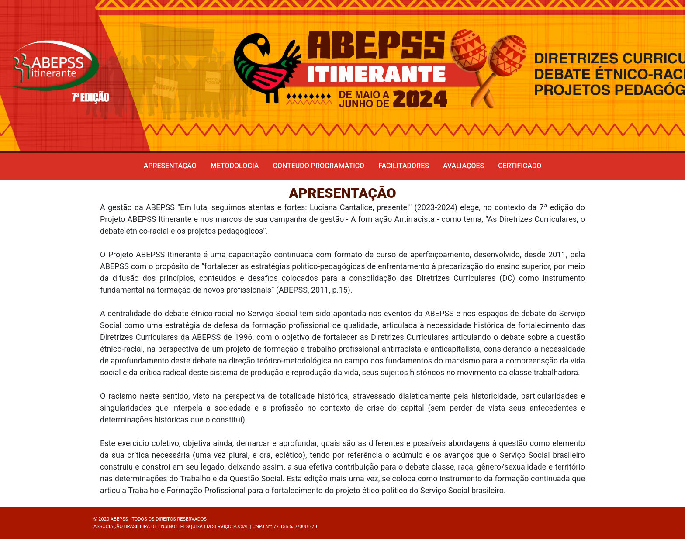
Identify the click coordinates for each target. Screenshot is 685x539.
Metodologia (235, 166)
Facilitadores (403, 166)
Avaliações (463, 166)
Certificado (519, 166)
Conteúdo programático (318, 166)
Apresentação (170, 166)
